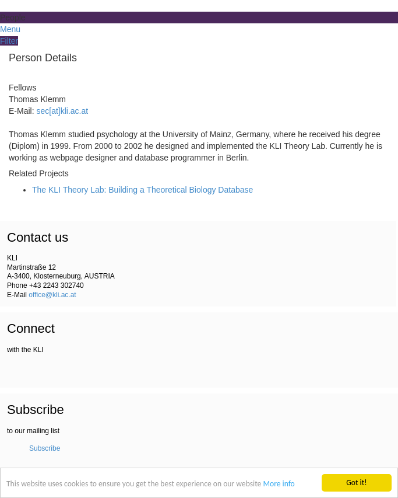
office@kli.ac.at (52, 295)
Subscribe (44, 448)
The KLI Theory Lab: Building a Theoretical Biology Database (142, 189)
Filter (9, 41)
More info (278, 485)
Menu (10, 29)
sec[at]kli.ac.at (62, 111)
